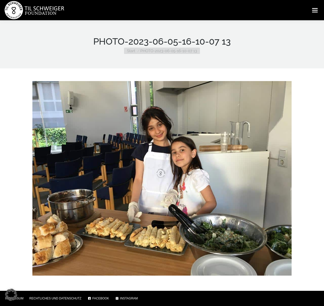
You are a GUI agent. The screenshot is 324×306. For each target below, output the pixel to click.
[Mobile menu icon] (315, 10)
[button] (11, 295)
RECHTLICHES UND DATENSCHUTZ (55, 298)
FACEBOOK (98, 298)
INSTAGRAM (126, 298)
